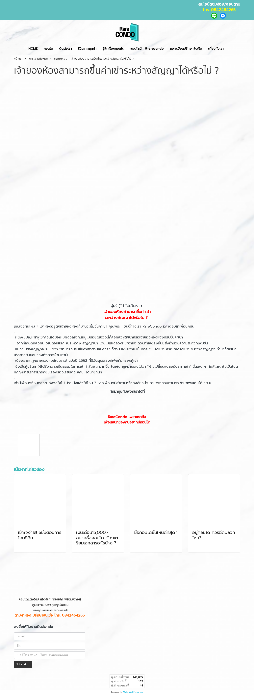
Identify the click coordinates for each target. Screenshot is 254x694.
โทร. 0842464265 (219, 10)
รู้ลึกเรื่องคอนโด (113, 48)
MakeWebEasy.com (133, 692)
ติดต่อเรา (65, 48)
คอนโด (48, 48)
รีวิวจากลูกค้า (87, 48)
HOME (33, 48)
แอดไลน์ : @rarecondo (147, 48)
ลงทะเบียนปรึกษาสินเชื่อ (186, 48)
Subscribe (22, 664)
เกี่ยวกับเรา (216, 48)
